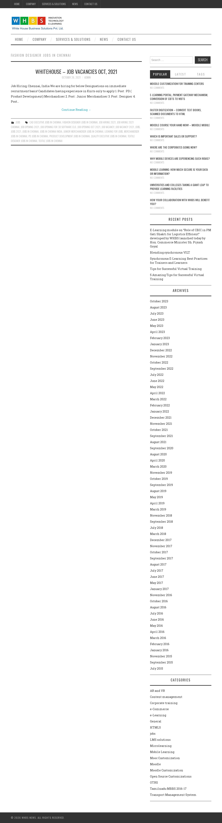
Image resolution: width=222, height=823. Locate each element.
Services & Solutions (54, 4)
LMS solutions (160, 740)
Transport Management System (173, 795)
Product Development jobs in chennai (69, 136)
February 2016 (159, 644)
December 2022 (161, 350)
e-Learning (158, 715)
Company (31, 4)
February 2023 (160, 338)
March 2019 (158, 509)
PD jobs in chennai (38, 136)
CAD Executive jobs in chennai (45, 122)
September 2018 (161, 522)
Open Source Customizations (171, 776)
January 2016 (159, 650)
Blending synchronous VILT (170, 252)
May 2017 (156, 583)
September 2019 (161, 485)
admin (87, 77)
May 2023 (156, 326)
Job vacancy (107, 127)
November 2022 (161, 356)
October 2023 (159, 301)
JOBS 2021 (16, 131)
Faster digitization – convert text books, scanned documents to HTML (175, 112)
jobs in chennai (30, 131)
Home (17, 4)
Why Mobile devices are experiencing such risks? (180, 158)
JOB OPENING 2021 (30, 127)
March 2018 (158, 534)
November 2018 (161, 515)
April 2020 (157, 460)
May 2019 (156, 497)
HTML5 (155, 727)
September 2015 (161, 662)
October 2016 (159, 601)
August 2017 (158, 564)
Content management (166, 697)
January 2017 (159, 589)
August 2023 (158, 307)
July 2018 (156, 528)
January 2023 (159, 344)
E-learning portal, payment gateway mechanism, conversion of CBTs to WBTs (179, 97)
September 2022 (161, 368)
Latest (180, 74)
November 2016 (161, 595)
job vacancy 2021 (124, 127)
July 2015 (156, 668)
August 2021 (158, 442)
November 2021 (161, 424)
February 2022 (160, 405)
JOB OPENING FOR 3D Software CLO (58, 127)
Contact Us (90, 4)
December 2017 (161, 540)
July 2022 (156, 375)
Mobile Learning (162, 752)
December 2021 (160, 417)
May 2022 (156, 387)
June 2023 (157, 320)
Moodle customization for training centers (177, 83)
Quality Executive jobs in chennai (108, 136)
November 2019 (161, 473)
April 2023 (157, 332)
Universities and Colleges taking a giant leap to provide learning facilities (179, 187)
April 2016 (157, 632)
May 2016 (156, 626)
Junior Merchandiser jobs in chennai (83, 131)
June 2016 (157, 619)
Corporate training (163, 703)
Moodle (155, 764)
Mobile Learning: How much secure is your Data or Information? (179, 171)
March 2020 (158, 466)
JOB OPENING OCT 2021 (88, 127)
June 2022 (157, 381)
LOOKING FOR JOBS (114, 131)
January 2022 (159, 411)
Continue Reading (76, 110)
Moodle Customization (166, 770)
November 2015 (161, 656)
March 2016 (158, 638)
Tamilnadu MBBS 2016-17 (168, 789)
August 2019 (158, 491)
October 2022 (159, 362)
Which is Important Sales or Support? (173, 136)
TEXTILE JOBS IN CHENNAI (50, 141)
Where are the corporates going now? (173, 147)
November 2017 (161, 546)
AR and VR (157, 691)
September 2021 (161, 436)
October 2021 (159, 430)
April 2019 (157, 503)
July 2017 (156, 570)
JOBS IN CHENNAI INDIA (51, 131)
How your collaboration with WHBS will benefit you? (180, 202)
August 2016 (158, 607)
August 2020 (158, 454)
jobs (18, 122)
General (155, 721)
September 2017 (161, 558)
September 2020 (161, 448)
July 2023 (156, 313)
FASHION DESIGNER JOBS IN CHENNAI (80, 122)
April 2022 (157, 393)
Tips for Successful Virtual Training (176, 269)
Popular (160, 74)
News (75, 4)
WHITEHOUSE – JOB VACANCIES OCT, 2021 (76, 71)
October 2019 (159, 479)
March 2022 (158, 399)
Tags (201, 74)
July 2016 (156, 613)
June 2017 (157, 577)
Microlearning (160, 746)
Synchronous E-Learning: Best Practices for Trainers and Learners (178, 261)
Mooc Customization (165, 758)
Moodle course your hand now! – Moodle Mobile (180, 125)
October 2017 (159, 552)
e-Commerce (159, 709)
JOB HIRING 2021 (107, 122)
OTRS (154, 782)
